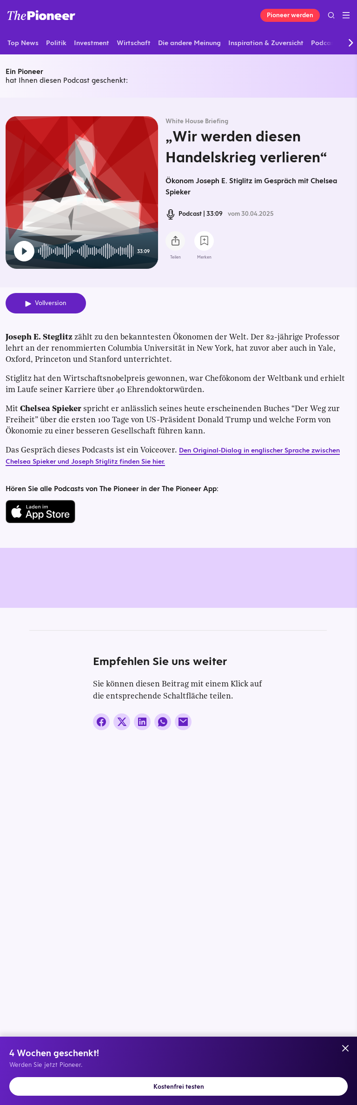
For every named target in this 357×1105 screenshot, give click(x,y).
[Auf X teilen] (121, 900)
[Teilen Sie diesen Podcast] (175, 241)
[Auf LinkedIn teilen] (142, 900)
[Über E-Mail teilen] (183, 900)
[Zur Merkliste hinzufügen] (204, 241)
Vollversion (50, 303)
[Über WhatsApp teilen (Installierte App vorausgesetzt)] (162, 900)
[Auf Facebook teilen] (101, 900)
